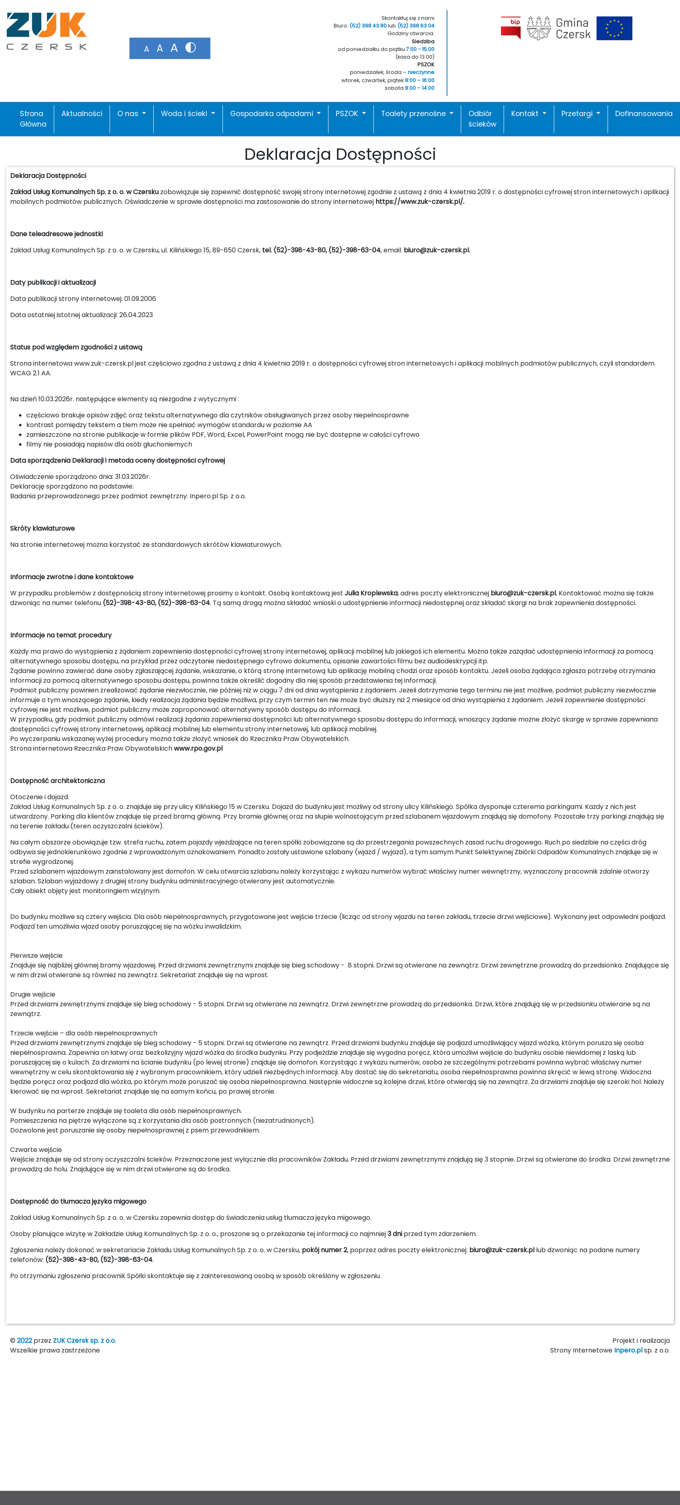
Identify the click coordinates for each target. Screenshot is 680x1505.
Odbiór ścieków (482, 119)
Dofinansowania (644, 114)
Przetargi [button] (578, 114)
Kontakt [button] (525, 114)
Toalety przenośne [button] (414, 114)
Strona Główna (33, 119)
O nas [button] (128, 114)
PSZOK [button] (348, 114)
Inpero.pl (628, 1350)
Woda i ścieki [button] (185, 114)
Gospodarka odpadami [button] (272, 114)
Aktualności (81, 114)
